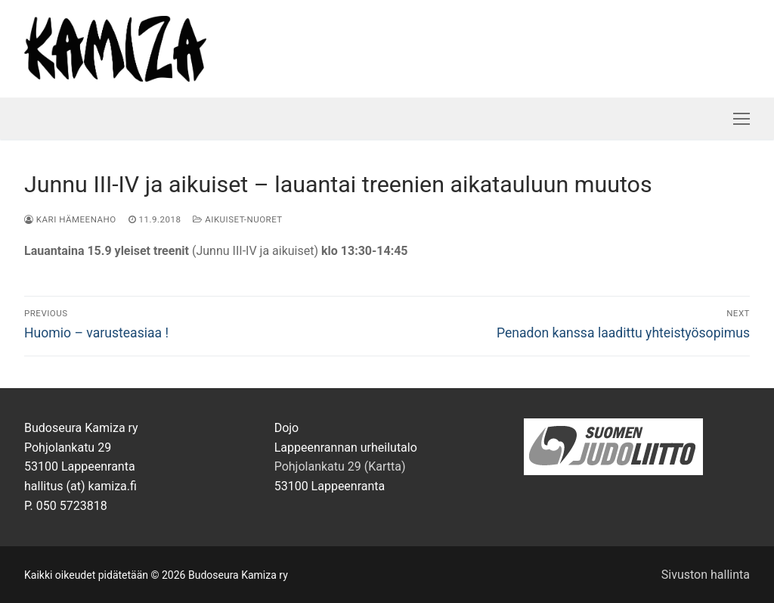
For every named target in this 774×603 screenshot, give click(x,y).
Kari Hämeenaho (70, 219)
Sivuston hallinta (705, 574)
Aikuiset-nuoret (237, 219)
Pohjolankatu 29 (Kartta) (340, 466)
